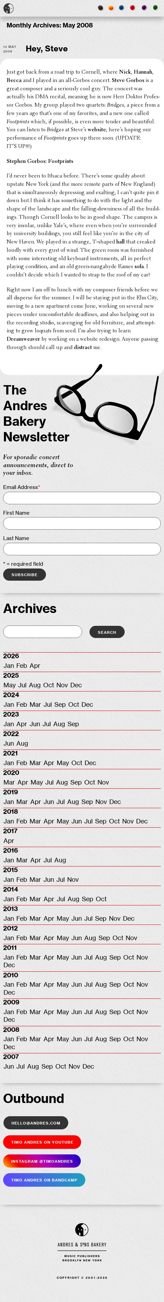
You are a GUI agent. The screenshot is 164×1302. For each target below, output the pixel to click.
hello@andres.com (36, 1123)
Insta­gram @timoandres (42, 1161)
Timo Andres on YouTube (42, 1142)
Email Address (21, 487)
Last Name (16, 538)
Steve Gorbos (128, 80)
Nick (125, 72)
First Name (16, 513)
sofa (139, 266)
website (97, 130)
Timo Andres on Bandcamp (44, 1180)
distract (83, 347)
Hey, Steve (47, 49)
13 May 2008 (9, 49)
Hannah (143, 72)
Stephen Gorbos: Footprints (40, 161)
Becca (14, 80)
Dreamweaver (23, 339)
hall (120, 242)
